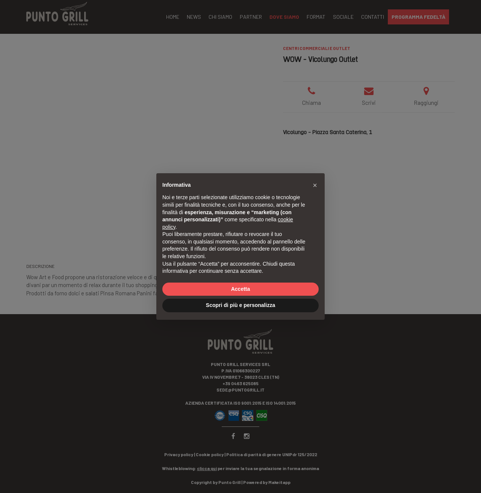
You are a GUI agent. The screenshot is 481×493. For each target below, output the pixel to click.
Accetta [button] (240, 289)
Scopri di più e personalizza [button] (240, 305)
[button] (315, 185)
